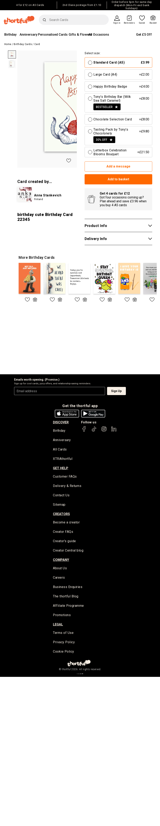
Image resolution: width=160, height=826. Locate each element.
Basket (153, 23)
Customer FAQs (65, 477)
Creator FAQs (63, 532)
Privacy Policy (64, 643)
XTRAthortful (62, 459)
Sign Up (116, 391)
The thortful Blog (65, 597)
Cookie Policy (63, 652)
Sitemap (59, 505)
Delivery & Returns (67, 486)
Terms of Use (63, 634)
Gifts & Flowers (80, 34)
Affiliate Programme (68, 606)
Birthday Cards (23, 44)
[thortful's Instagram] (104, 431)
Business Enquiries (67, 588)
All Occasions (98, 34)
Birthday (10, 34)
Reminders (129, 23)
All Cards (60, 450)
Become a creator (66, 523)
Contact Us (61, 496)
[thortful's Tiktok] (94, 431)
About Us (60, 569)
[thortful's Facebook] (84, 431)
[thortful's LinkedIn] (114, 431)
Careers (59, 578)
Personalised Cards (53, 34)
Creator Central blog (68, 551)
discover (61, 422)
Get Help (60, 468)
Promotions (62, 616)
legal (58, 625)
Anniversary (28, 34)
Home (7, 44)
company (61, 560)
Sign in (117, 23)
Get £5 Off (144, 34)
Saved (142, 23)
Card (37, 44)
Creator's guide (64, 542)
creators (61, 514)
